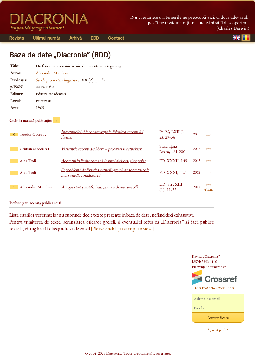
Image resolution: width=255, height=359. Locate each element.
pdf (208, 134)
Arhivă (75, 38)
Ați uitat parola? (217, 330)
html (208, 189)
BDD (95, 38)
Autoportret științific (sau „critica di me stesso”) (99, 187)
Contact (116, 38)
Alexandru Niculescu (53, 73)
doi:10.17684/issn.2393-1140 (213, 288)
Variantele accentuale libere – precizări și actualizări (101, 149)
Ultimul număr (46, 38)
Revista (16, 38)
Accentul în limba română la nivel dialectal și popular (103, 160)
